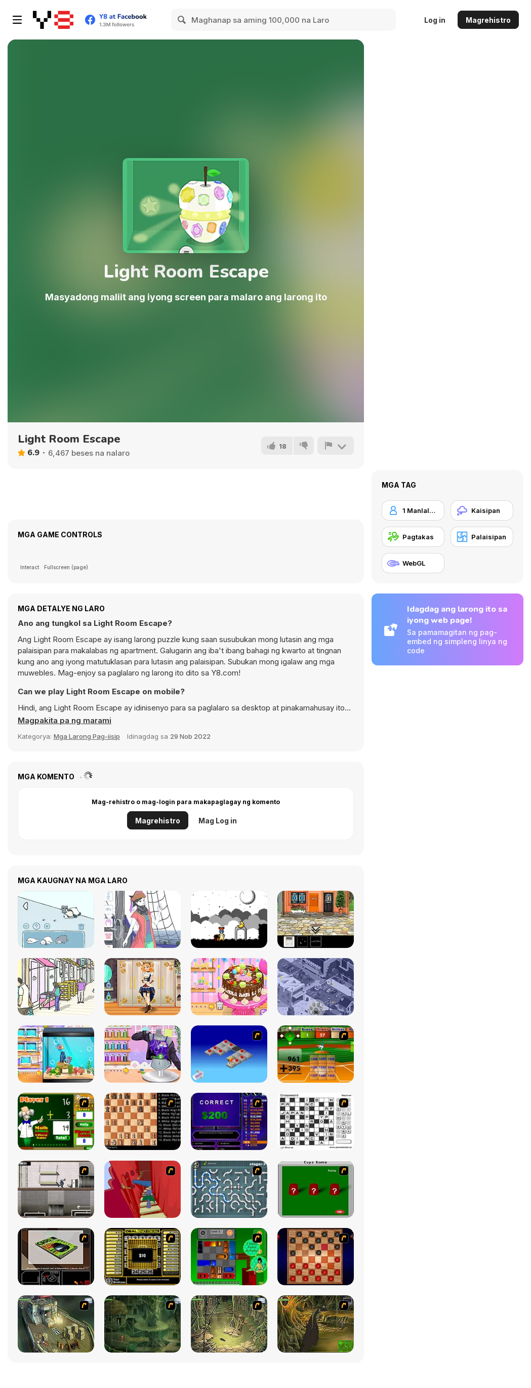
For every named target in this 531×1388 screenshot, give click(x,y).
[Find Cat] (56, 919)
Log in (434, 20)
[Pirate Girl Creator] (142, 919)
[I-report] (335, 446)
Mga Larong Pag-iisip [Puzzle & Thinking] (87, 736)
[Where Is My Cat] (315, 986)
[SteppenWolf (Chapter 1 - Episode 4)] (315, 1324)
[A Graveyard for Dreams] (229, 919)
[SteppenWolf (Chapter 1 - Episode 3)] (229, 1324)
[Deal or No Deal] (142, 1256)
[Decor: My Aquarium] (56, 1054)
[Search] (182, 20)
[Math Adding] (56, 1121)
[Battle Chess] (142, 1121)
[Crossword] (315, 1121)
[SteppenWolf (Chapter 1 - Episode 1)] (56, 1324)
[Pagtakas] (413, 537)
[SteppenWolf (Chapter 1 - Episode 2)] (142, 1324)
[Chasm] (142, 1189)
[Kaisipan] (482, 510)
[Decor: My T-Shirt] (142, 1054)
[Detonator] (229, 1054)
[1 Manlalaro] (413, 510)
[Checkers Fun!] (315, 1256)
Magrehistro (488, 20)
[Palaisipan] (482, 537)
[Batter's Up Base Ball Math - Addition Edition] (315, 1054)
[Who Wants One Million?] (229, 1121)
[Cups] (315, 1189)
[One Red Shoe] (315, 919)
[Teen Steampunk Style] (142, 986)
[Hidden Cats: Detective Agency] (56, 986)
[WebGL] (413, 563)
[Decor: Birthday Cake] (229, 986)
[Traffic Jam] (229, 1256)
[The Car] (56, 1256)
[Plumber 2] (229, 1189)
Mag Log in (217, 820)
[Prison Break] (56, 1189)
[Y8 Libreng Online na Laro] (53, 20)
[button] (64, 720)
